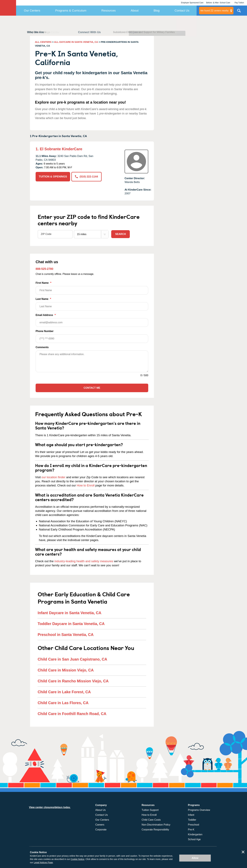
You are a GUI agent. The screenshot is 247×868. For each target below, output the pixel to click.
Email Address (92, 320)
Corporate (100, 829)
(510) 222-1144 (86, 176)
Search (120, 234)
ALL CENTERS (43, 42)
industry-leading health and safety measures (84, 561)
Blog (157, 10)
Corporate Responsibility (155, 829)
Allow (195, 858)
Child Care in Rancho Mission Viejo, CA (73, 681)
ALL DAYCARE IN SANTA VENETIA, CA (76, 42)
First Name (92, 288)
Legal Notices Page (43, 862)
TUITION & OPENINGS (53, 176)
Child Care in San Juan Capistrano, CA (72, 659)
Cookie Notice (77, 859)
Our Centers (32, 10)
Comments (42, 347)
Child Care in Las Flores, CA (63, 703)
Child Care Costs (151, 819)
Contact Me (92, 387)
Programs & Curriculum (70, 10)
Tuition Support (150, 810)
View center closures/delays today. (50, 807)
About (135, 10)
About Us (100, 810)
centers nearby (214, 10)
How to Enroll (86, 485)
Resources (108, 10)
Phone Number (92, 336)
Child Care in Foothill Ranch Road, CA (72, 714)
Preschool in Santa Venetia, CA (66, 634)
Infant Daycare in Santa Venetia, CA (69, 613)
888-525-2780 (44, 268)
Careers (99, 824)
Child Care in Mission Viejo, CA (66, 670)
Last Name (92, 304)
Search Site (238, 12)
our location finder (53, 477)
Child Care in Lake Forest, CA (64, 692)
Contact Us (182, 10)
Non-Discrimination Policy (156, 824)
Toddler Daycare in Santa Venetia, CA (71, 624)
